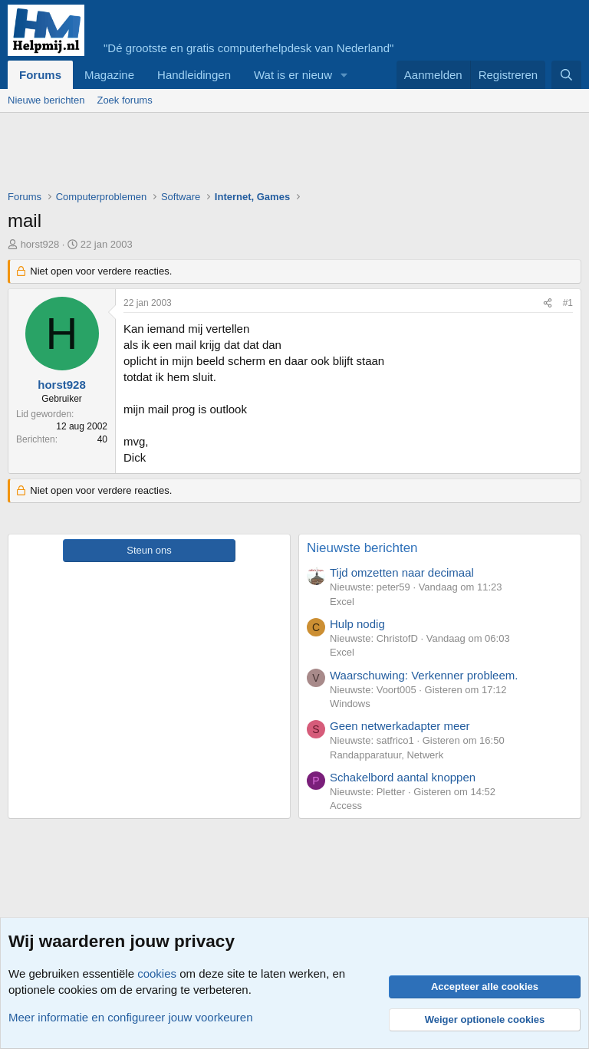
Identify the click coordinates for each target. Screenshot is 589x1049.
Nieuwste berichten (362, 548)
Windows (350, 703)
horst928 (40, 244)
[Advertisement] (287, 154)
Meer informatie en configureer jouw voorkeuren (130, 1017)
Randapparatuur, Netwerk (386, 755)
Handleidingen (194, 74)
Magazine (109, 74)
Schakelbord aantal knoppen (402, 777)
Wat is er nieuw (293, 74)
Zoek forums (124, 100)
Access (346, 805)
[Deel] (548, 303)
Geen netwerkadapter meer (400, 725)
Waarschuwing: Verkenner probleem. (424, 675)
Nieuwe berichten (46, 100)
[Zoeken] (566, 75)
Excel (342, 601)
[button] (344, 75)
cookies (156, 973)
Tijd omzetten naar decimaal (402, 572)
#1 (568, 303)
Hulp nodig (357, 623)
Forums (40, 74)
